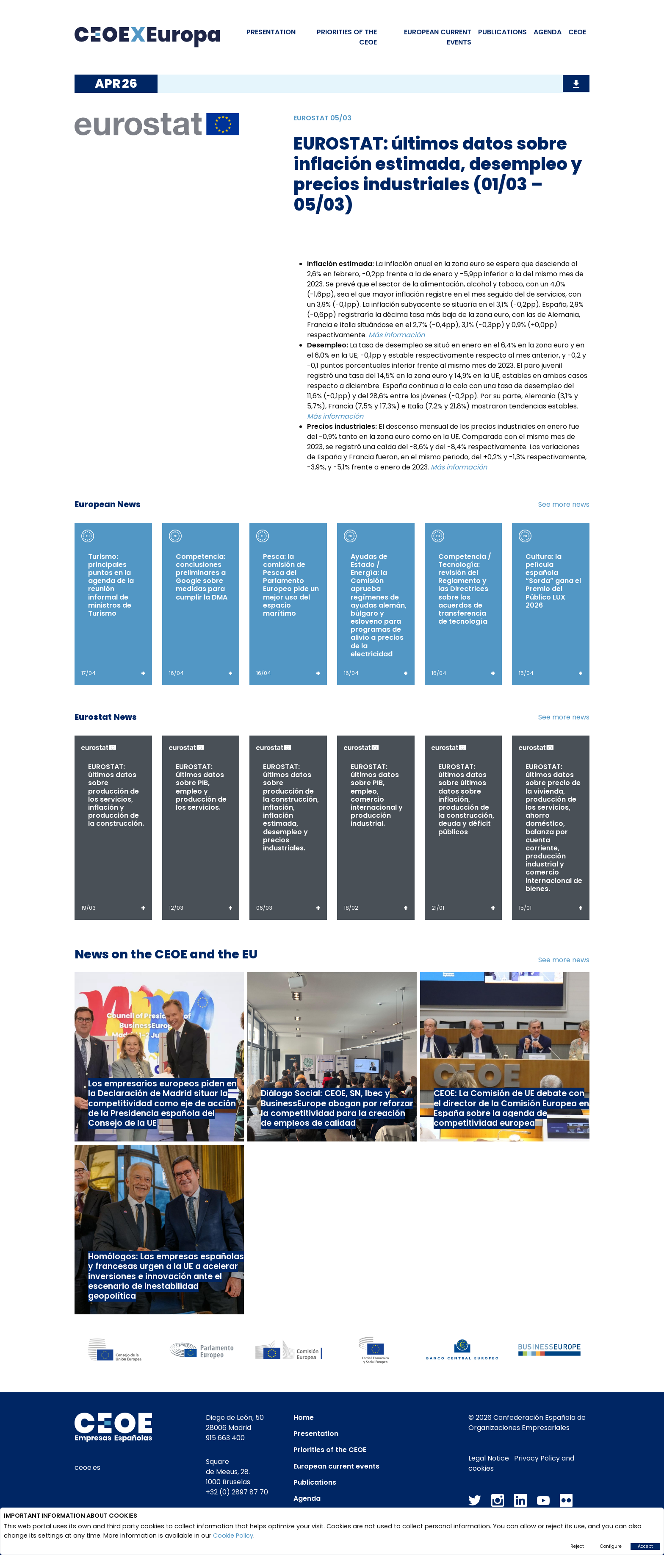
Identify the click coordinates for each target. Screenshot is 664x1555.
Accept (645, 1546)
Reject (577, 1546)
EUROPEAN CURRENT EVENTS (437, 37)
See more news (563, 504)
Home (303, 1417)
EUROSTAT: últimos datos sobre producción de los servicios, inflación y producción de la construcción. (116, 795)
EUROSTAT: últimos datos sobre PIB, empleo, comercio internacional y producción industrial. (377, 795)
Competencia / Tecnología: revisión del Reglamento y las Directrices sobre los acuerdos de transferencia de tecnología (464, 589)
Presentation (271, 32)
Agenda (548, 32)
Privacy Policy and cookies (521, 1463)
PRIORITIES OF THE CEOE (347, 37)
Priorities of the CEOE (329, 1450)
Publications (502, 32)
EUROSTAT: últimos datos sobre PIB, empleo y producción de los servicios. (201, 787)
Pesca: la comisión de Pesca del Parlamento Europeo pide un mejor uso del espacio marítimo (291, 585)
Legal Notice (488, 1458)
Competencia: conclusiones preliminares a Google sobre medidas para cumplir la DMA (201, 577)
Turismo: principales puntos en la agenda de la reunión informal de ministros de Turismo (111, 585)
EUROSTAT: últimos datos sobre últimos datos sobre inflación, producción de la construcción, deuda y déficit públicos (466, 799)
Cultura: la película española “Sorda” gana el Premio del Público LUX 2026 (553, 581)
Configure (611, 1546)
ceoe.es (87, 1467)
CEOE (577, 32)
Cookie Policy (233, 1535)
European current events (336, 1466)
